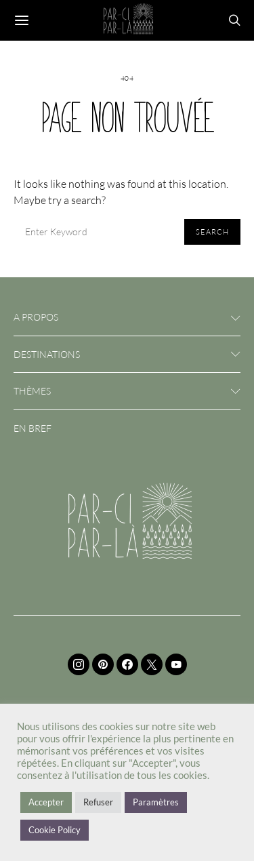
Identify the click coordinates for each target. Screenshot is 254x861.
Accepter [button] (46, 802)
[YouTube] (176, 664)
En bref (32, 428)
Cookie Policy (54, 829)
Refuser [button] (98, 802)
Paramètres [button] (156, 802)
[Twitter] (152, 664)
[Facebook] (127, 664)
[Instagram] (78, 664)
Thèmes (32, 391)
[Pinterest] (103, 664)
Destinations (47, 354)
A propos (36, 317)
